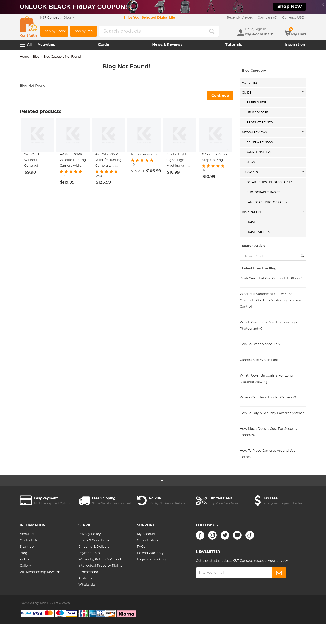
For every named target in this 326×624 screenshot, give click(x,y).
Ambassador (88, 572)
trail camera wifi (144, 154)
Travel (252, 222)
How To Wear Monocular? (260, 344)
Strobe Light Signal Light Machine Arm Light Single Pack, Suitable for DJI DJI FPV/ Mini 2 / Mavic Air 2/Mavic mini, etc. (179, 161)
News (251, 162)
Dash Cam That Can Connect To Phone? (271, 278)
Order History (148, 540)
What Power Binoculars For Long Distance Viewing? (266, 379)
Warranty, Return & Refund (99, 559)
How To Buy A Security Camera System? (272, 413)
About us (27, 534)
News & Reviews (167, 44)
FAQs (141, 546)
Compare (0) (268, 17)
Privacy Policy (89, 534)
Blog (36, 56)
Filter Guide (256, 102)
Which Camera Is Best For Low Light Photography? (269, 325)
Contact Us (28, 540)
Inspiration (295, 44)
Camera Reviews (260, 142)
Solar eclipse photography (269, 182)
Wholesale (86, 584)
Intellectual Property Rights (100, 565)
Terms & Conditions (93, 540)
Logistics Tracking (151, 559)
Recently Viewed (240, 17)
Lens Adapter (257, 112)
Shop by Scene (54, 31)
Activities (46, 44)
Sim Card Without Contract (31, 160)
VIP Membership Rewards (40, 572)
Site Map (27, 546)
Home (24, 56)
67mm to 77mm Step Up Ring (215, 157)
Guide (103, 44)
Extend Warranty (150, 553)
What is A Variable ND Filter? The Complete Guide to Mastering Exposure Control (271, 300)
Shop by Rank (83, 31)
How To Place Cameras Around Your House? (268, 454)
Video (24, 559)
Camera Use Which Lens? (260, 360)
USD (294, 17)
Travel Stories (258, 232)
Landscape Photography (267, 202)
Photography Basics (263, 192)
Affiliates (85, 578)
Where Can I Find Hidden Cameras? (268, 397)
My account (146, 534)
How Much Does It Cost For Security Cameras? (268, 432)
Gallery (25, 565)
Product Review (260, 122)
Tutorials (233, 44)
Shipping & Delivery (94, 546)
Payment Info (89, 553)
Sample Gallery (259, 152)
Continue (220, 96)
